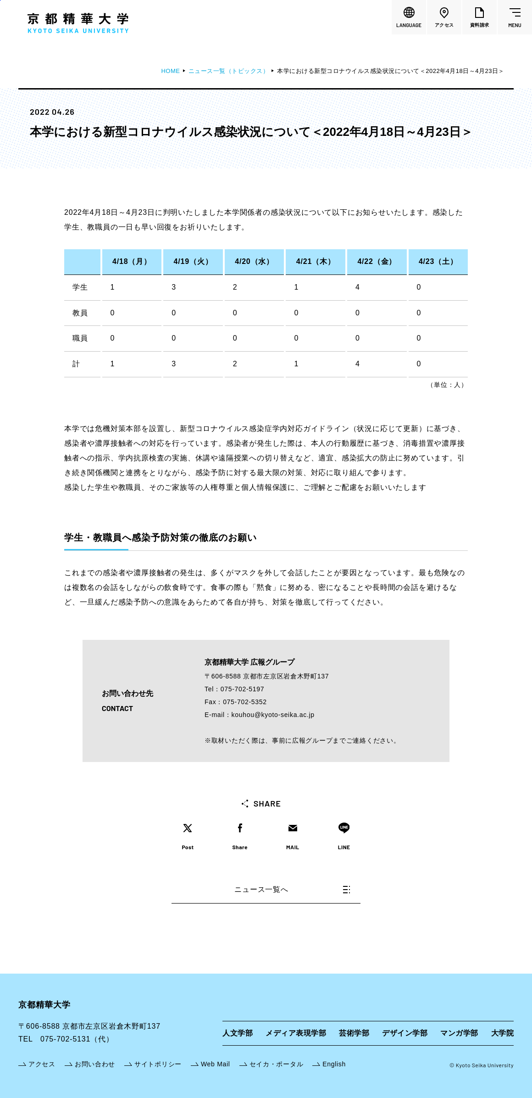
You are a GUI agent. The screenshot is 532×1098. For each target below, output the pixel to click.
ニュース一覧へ (292, 889)
